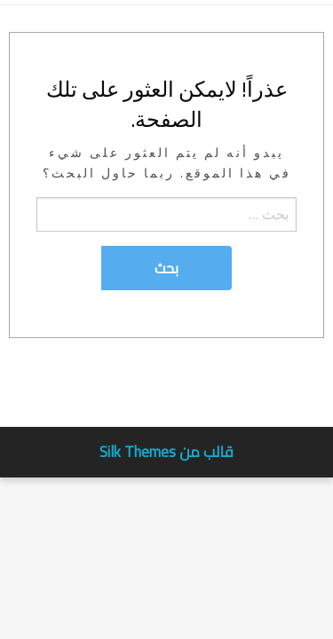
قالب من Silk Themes (166, 452)
